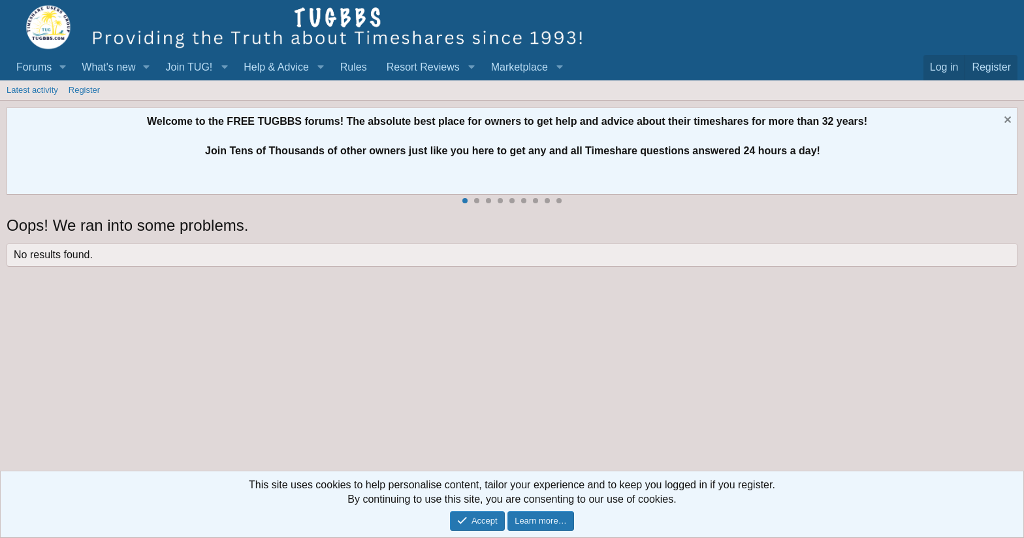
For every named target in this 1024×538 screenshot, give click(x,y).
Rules (353, 67)
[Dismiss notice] (1006, 121)
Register (84, 90)
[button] (62, 67)
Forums (34, 67)
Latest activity (32, 90)
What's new (108, 67)
